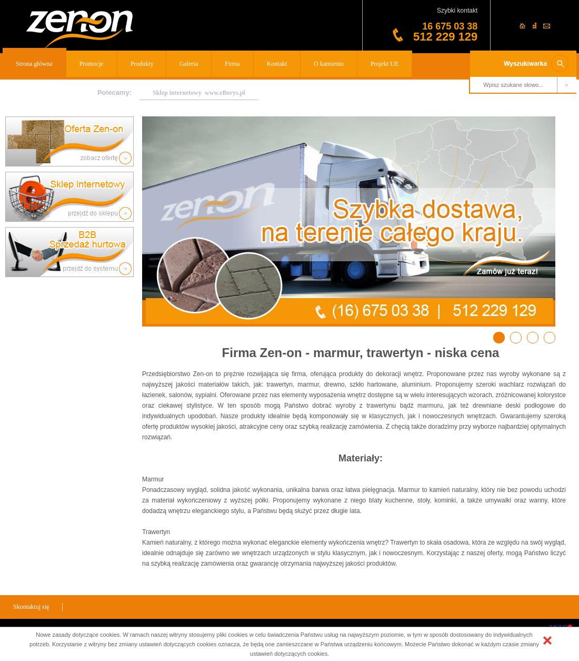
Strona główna (34, 63)
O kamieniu (328, 63)
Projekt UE (385, 63)
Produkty (142, 63)
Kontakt (277, 63)
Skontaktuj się (31, 606)
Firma (232, 63)
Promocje (91, 63)
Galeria (188, 63)
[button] (547, 640)
